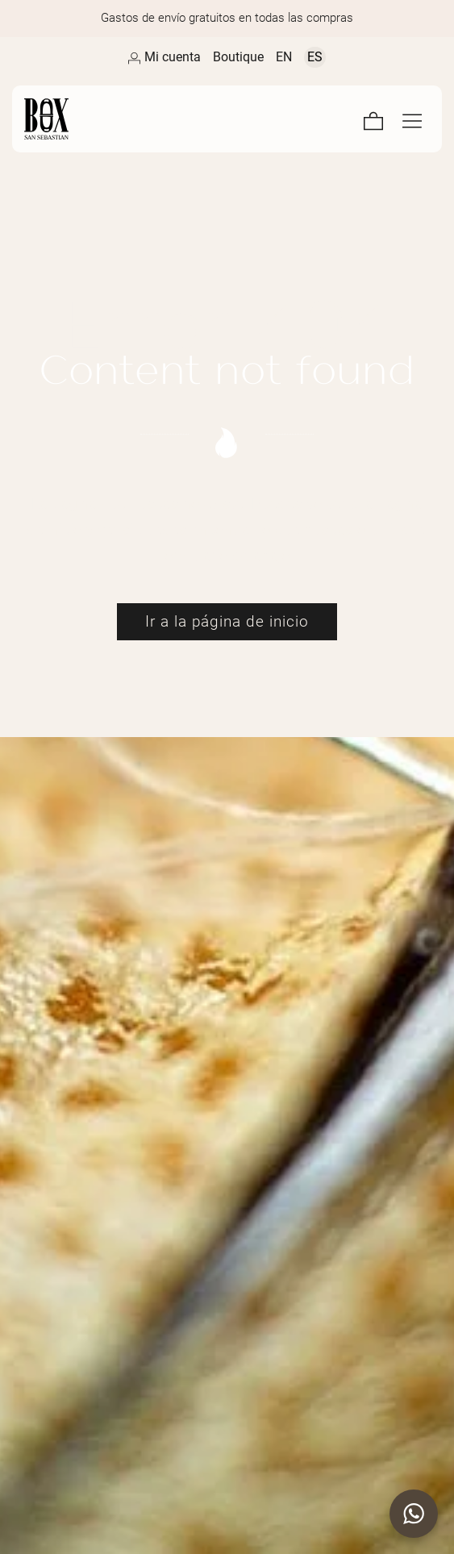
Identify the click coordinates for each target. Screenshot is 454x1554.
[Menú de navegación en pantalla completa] (412, 119)
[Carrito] (373, 119)
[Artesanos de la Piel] (126, 119)
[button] (413, 1513)
